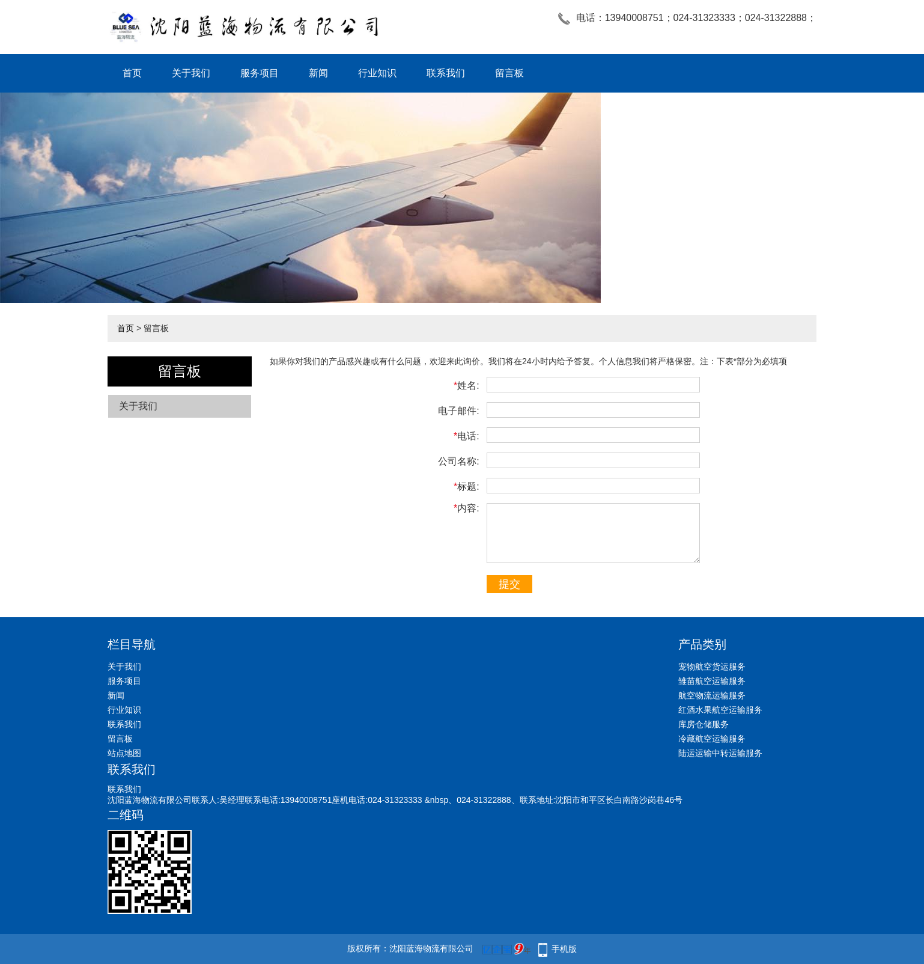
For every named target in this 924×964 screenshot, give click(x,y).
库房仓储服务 (703, 724)
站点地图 (124, 753)
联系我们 (446, 73)
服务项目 (259, 73)
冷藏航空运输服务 (712, 738)
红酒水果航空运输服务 (720, 710)
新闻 (318, 73)
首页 (132, 73)
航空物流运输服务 (712, 695)
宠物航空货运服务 (712, 666)
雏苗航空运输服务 (712, 681)
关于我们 (191, 73)
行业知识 (377, 73)
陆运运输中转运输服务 (720, 753)
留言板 (509, 73)
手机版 (564, 949)
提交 (509, 584)
